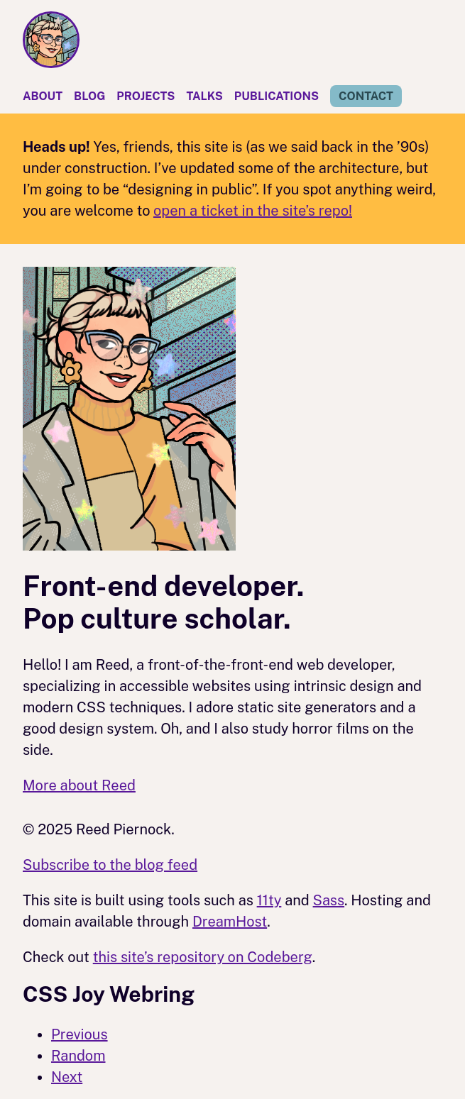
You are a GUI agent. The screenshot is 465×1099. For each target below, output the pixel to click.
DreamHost (229, 921)
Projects (145, 96)
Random (78, 1055)
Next (66, 1077)
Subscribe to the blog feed (110, 864)
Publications (276, 96)
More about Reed (79, 785)
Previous (79, 1034)
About (42, 96)
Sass (329, 900)
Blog (89, 96)
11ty (269, 900)
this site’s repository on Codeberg (202, 957)
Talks (204, 96)
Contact (366, 96)
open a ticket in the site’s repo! (252, 210)
